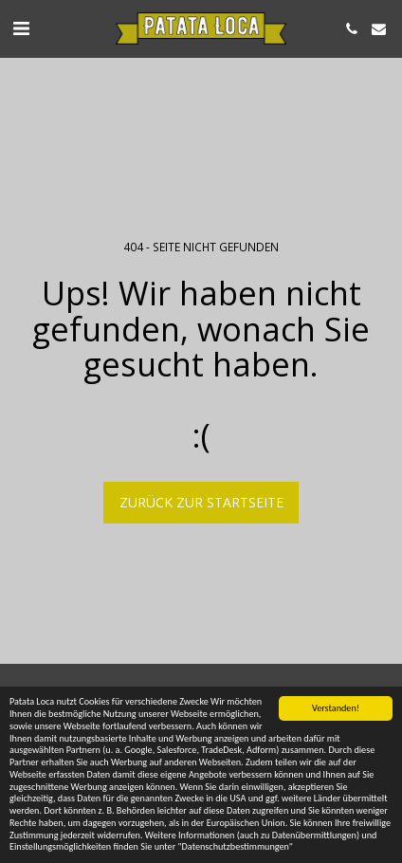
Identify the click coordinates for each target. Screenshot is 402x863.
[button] (21, 28)
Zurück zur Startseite (201, 502)
